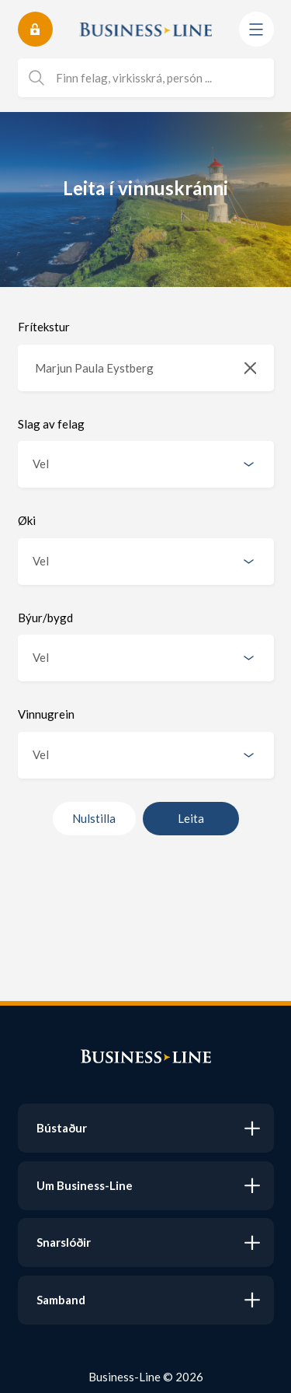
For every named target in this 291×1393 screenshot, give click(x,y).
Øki (27, 520)
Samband (60, 1300)
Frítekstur (44, 327)
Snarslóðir (63, 1242)
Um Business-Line (84, 1185)
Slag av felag (51, 424)
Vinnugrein (46, 714)
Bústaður (61, 1128)
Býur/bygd (45, 618)
